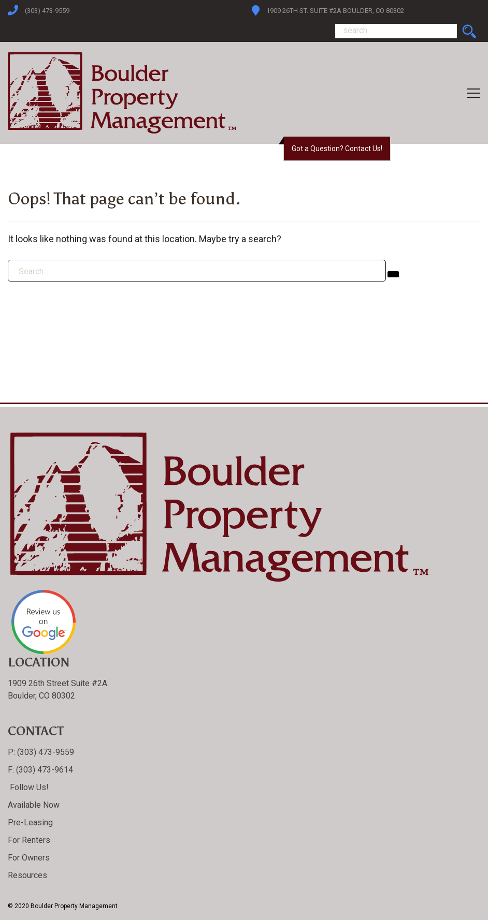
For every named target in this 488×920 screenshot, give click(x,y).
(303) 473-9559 (47, 10)
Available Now (34, 805)
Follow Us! (28, 787)
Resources (27, 875)
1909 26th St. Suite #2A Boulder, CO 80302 (335, 10)
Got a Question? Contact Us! (337, 148)
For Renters (29, 840)
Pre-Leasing (30, 822)
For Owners (29, 858)
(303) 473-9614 (43, 770)
